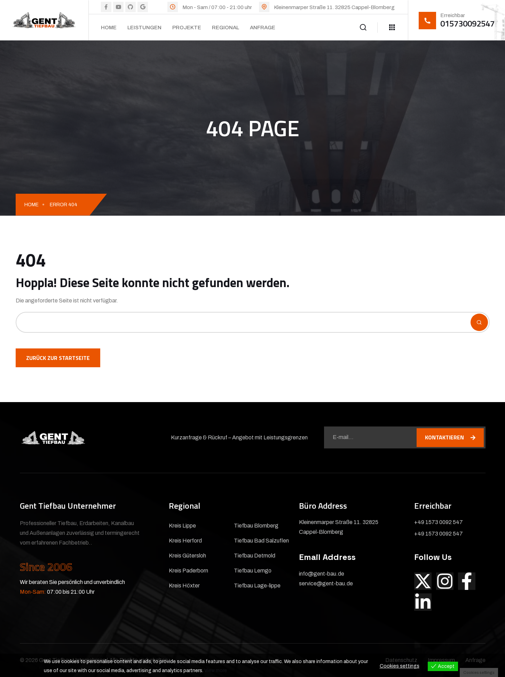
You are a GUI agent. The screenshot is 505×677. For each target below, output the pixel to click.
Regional (225, 27)
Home (109, 27)
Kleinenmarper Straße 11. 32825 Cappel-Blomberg (334, 7)
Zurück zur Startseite (58, 358)
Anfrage (262, 27)
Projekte (186, 27)
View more (215, 670)
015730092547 (467, 23)
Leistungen (144, 27)
